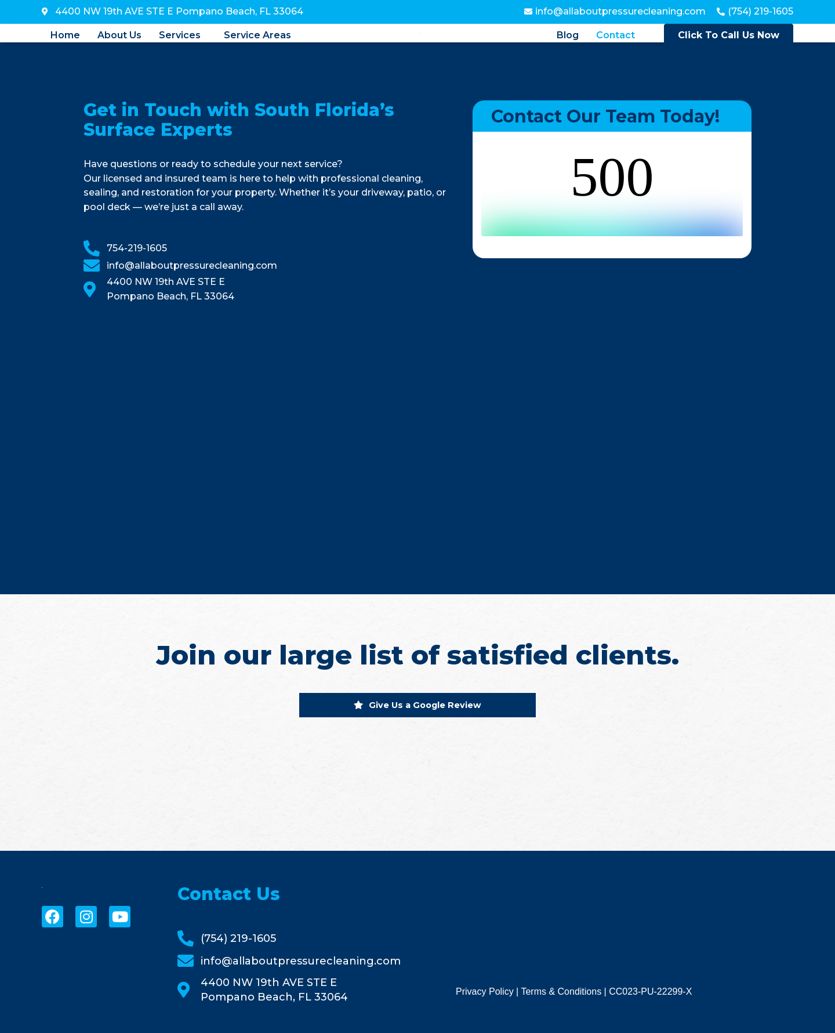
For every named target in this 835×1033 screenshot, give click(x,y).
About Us (119, 35)
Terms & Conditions (561, 991)
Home (65, 35)
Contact (615, 35)
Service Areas (257, 35)
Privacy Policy (485, 991)
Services (180, 35)
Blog (568, 35)
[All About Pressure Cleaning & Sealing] (266, 435)
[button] (182, 35)
